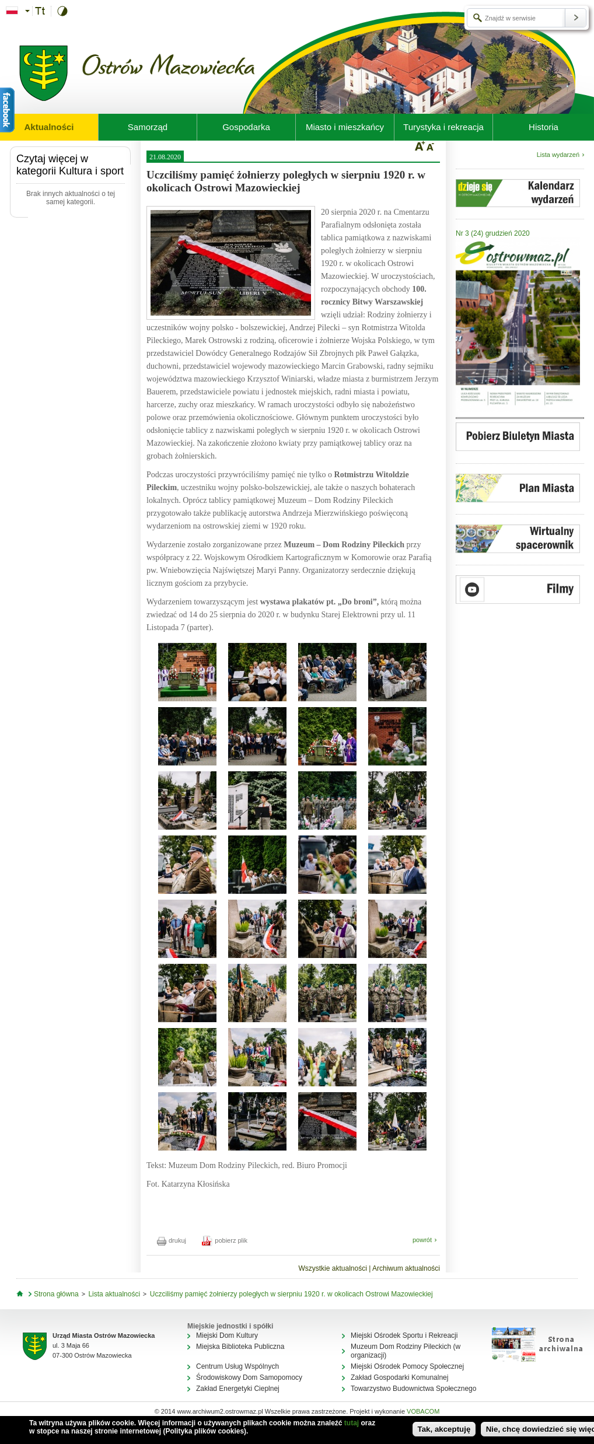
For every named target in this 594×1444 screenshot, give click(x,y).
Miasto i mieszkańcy (345, 127)
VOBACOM (423, 1411)
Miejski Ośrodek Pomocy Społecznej (407, 1366)
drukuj (171, 1240)
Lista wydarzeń (558, 154)
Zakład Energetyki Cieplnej (237, 1388)
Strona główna (56, 1294)
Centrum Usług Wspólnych (237, 1366)
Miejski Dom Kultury (227, 1335)
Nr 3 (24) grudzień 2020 (493, 233)
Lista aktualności (114, 1294)
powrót (422, 1239)
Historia (543, 127)
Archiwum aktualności (406, 1268)
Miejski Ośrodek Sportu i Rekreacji (404, 1335)
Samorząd (147, 127)
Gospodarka (246, 127)
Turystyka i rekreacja (443, 127)
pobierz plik (224, 1240)
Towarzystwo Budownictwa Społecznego (413, 1388)
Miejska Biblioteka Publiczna (240, 1346)
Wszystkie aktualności (332, 1268)
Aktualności (49, 127)
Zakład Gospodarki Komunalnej (399, 1377)
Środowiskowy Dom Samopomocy (249, 1377)
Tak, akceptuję (444, 1429)
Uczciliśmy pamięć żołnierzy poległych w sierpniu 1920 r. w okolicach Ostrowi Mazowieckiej (291, 1294)
